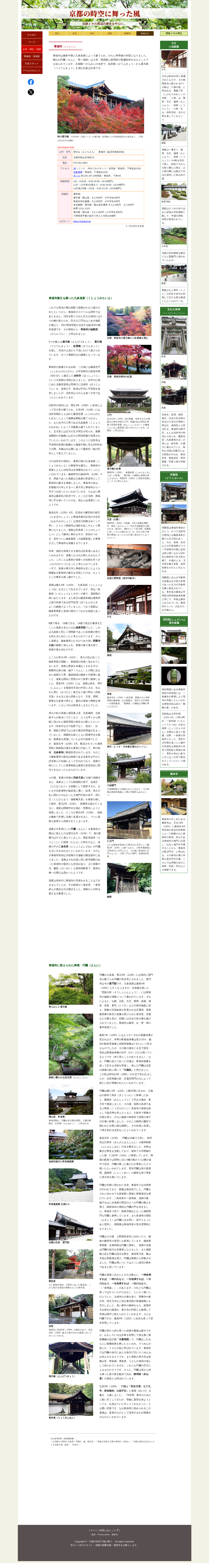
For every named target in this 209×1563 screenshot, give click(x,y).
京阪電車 (78, 172)
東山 (57, 33)
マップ (31, 42)
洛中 (92, 33)
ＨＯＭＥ (31, 35)
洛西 (110, 33)
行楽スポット (32, 63)
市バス (76, 175)
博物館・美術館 (32, 56)
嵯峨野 (127, 33)
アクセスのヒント (32, 70)
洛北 (75, 33)
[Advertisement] (101, 259)
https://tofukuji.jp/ (82, 221)
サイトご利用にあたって (104, 1530)
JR (74, 168)
